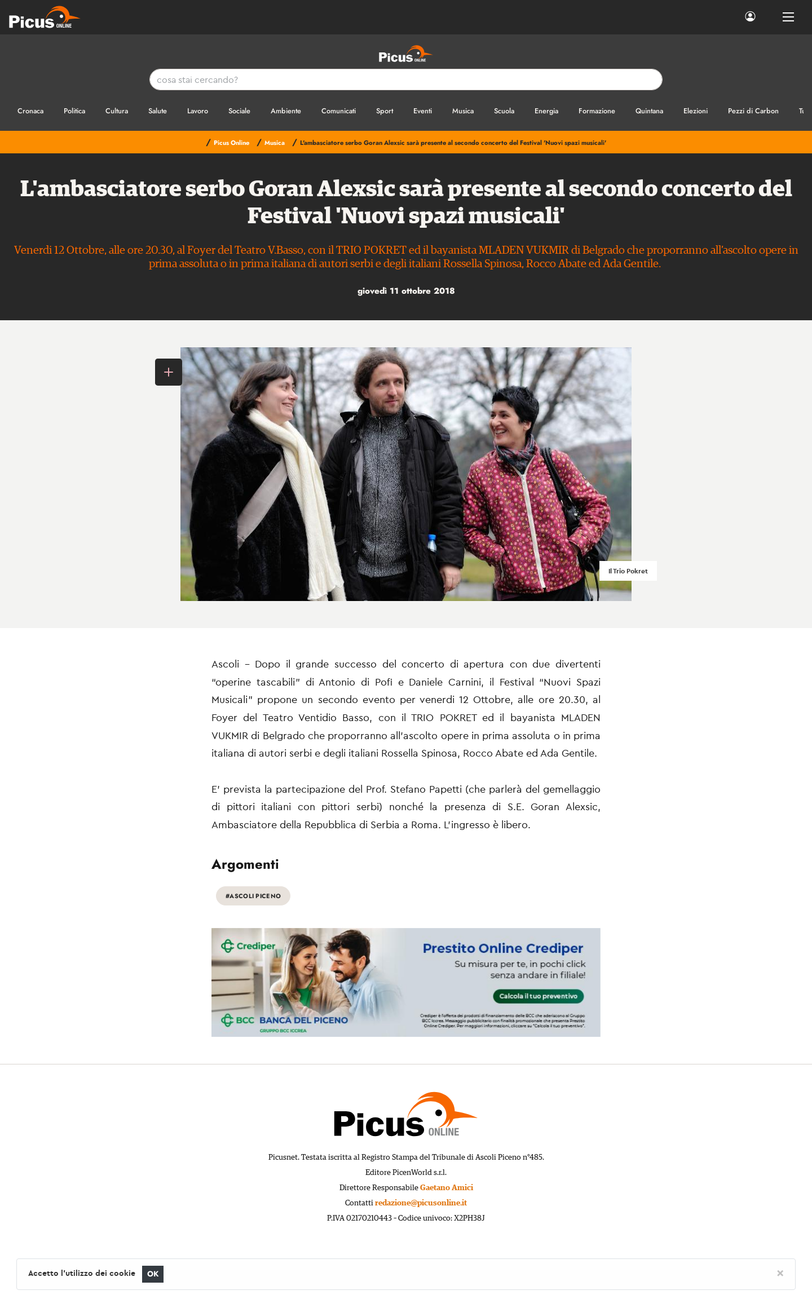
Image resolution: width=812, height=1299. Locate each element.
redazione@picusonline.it (421, 1203)
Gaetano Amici (446, 1188)
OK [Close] (153, 1274)
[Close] (780, 1272)
